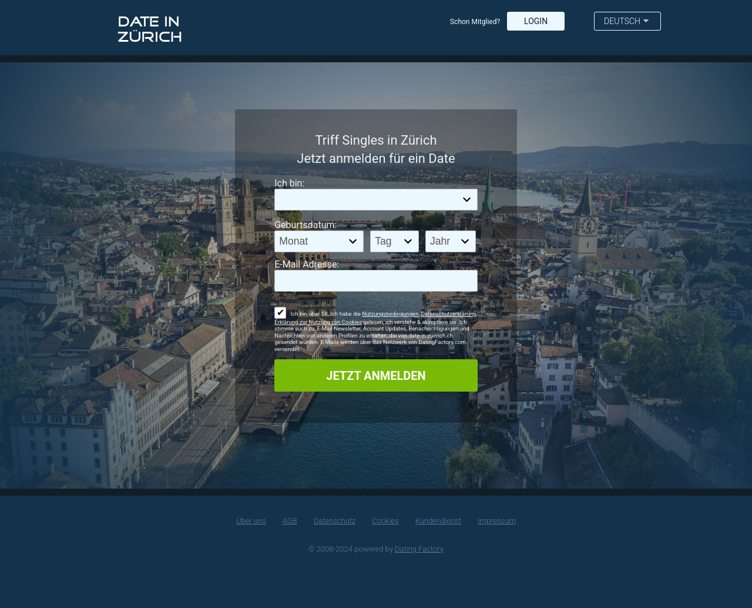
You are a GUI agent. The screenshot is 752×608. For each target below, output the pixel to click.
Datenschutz (335, 520)
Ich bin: (289, 183)
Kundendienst (438, 520)
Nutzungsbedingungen (390, 313)
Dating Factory (419, 548)
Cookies (385, 520)
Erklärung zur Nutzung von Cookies (318, 322)
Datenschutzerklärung (448, 313)
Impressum (497, 520)
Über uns (251, 520)
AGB (290, 520)
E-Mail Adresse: (306, 264)
